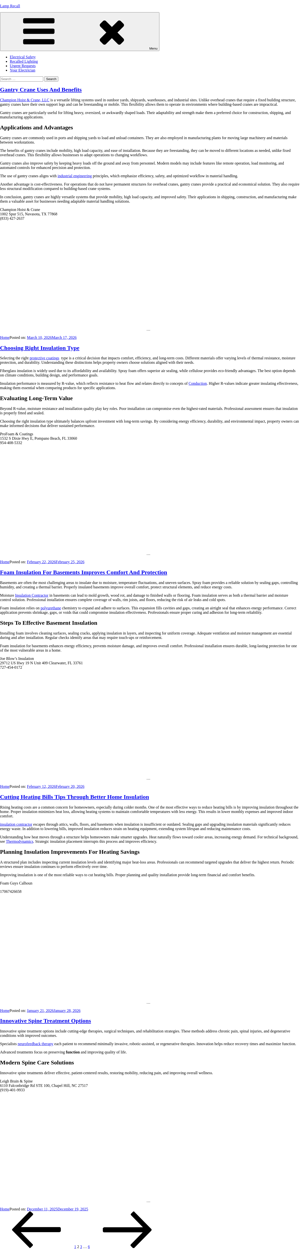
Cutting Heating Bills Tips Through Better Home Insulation (74, 797)
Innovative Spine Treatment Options (45, 1021)
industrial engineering (75, 176)
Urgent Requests (23, 66)
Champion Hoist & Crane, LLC (24, 100)
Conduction (198, 383)
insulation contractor (16, 824)
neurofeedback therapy (35, 1044)
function (73, 1052)
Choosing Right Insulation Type (39, 348)
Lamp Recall (10, 6)
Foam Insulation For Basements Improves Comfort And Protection (83, 572)
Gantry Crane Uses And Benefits (41, 89)
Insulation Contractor (31, 595)
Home (5, 337)
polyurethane (51, 608)
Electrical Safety (23, 57)
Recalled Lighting (24, 61)
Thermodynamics (19, 841)
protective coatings (44, 358)
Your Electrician (22, 70)
